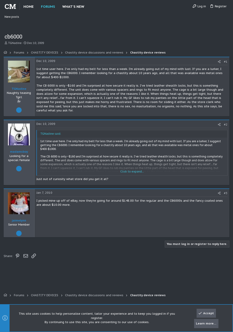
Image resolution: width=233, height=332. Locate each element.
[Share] (218, 61)
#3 (225, 193)
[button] (88, 6)
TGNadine (15, 43)
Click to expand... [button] (132, 171)
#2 (225, 124)
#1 (225, 62)
